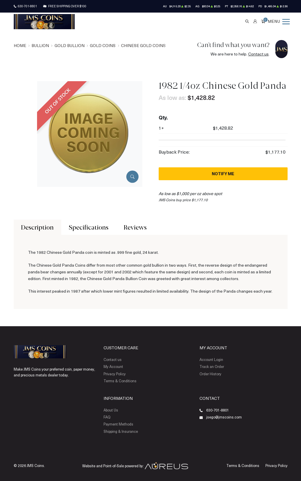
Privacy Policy (115, 373)
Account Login (211, 359)
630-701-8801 (27, 6)
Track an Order (212, 366)
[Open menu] (279, 21)
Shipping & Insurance (121, 431)
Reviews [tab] (135, 227)
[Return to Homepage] (44, 21)
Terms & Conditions (120, 380)
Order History (210, 373)
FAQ (107, 417)
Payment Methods (118, 424)
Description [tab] (37, 227)
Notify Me (223, 173)
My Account (113, 366)
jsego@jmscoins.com (224, 417)
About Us (111, 410)
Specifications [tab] (88, 227)
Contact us (258, 54)
